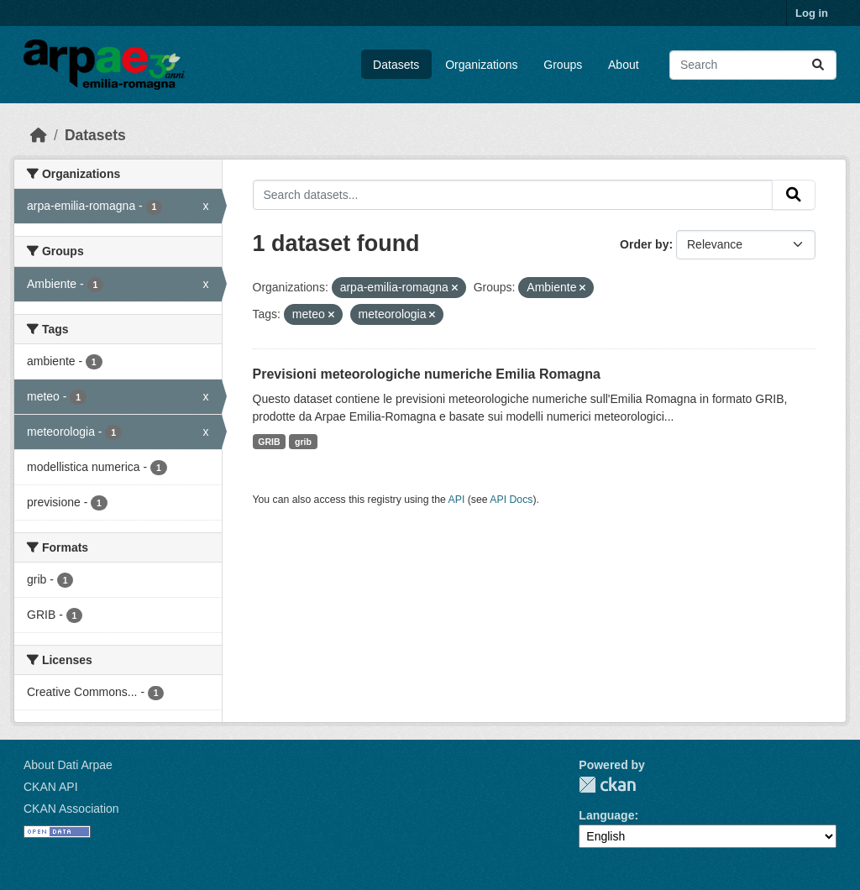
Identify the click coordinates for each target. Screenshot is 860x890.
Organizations (481, 64)
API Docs (511, 499)
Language (606, 815)
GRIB (269, 442)
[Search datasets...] (752, 65)
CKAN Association (71, 808)
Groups (562, 64)
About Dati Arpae (68, 765)
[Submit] (818, 65)
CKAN (607, 784)
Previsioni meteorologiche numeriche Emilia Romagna (426, 374)
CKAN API (51, 786)
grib (303, 442)
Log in (811, 13)
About (623, 64)
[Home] (38, 135)
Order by (644, 244)
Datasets (396, 64)
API (456, 499)
